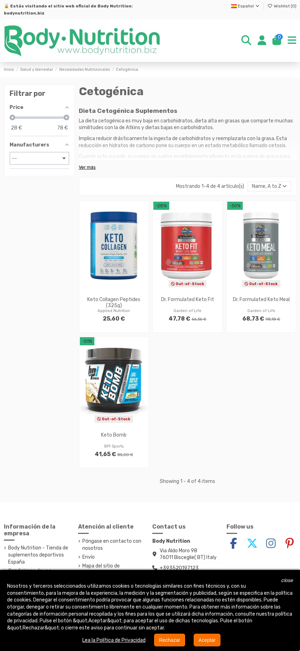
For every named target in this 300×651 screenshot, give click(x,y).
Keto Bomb (114, 435)
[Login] (262, 41)
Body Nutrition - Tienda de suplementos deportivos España (38, 555)
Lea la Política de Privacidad (114, 640)
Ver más (87, 167)
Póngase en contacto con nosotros (111, 544)
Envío (88, 557)
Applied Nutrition (114, 311)
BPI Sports (114, 446)
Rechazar (169, 640)
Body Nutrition (114, 6)
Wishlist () (281, 6)
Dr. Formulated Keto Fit (187, 299)
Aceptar (207, 640)
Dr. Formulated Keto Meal (261, 299)
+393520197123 (179, 568)
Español (245, 6)
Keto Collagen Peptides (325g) (113, 302)
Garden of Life (187, 311)
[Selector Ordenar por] (269, 187)
